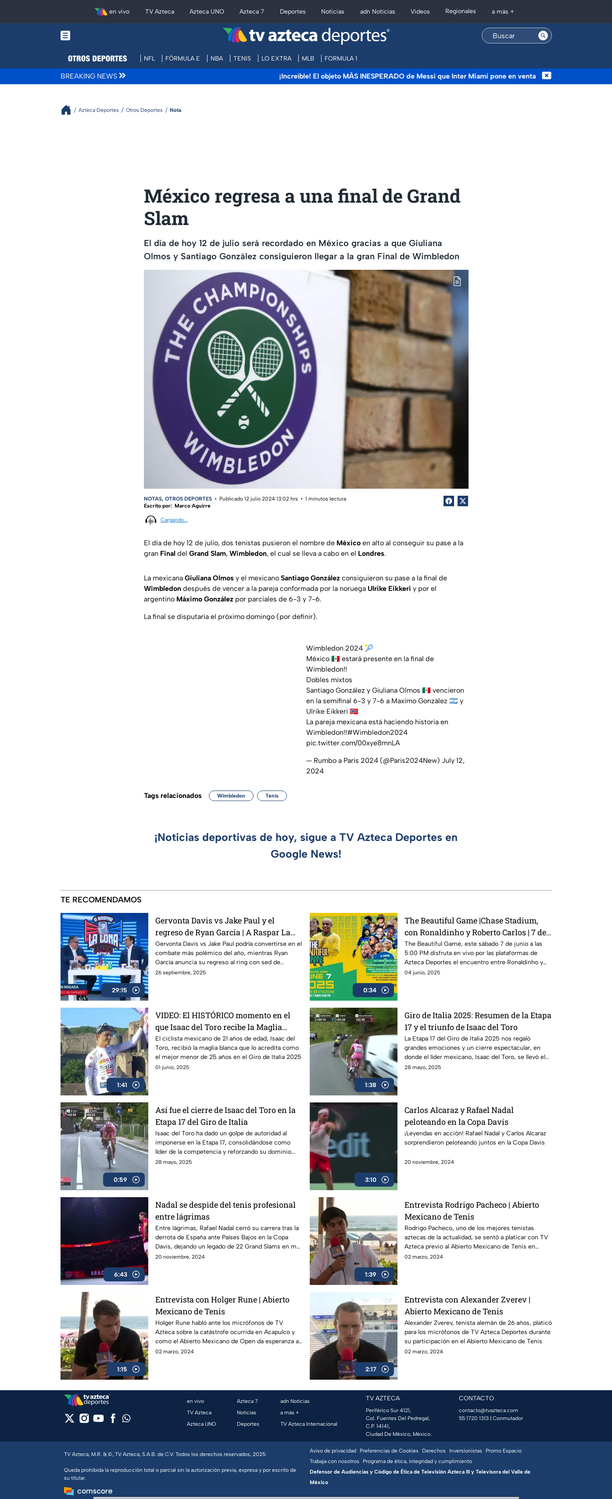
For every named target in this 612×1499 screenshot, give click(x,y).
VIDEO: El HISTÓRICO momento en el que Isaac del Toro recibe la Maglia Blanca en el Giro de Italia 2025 (222, 1021)
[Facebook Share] (449, 501)
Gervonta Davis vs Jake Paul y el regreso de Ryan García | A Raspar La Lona (222, 926)
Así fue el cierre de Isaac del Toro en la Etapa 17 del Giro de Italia (225, 1116)
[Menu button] (96, 36)
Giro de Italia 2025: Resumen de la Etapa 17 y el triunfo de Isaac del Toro (477, 1021)
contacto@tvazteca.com (488, 1410)
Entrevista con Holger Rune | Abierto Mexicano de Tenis (222, 1305)
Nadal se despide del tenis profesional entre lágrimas (225, 1210)
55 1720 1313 (474, 1418)
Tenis (272, 796)
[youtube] (98, 1421)
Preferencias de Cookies (389, 1451)
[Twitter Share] (463, 501)
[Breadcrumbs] (70, 109)
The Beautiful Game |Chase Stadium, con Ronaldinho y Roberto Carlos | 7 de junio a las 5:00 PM (475, 926)
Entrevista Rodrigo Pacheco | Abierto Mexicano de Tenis (471, 1210)
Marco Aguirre (193, 506)
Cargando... (174, 520)
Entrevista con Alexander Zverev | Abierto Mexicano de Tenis (467, 1305)
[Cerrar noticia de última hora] (546, 76)
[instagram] (84, 1421)
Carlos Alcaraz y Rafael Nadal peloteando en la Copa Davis (459, 1116)
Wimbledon (231, 796)
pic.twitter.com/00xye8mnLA (353, 743)
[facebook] (112, 1421)
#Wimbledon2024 (377, 732)
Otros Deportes (188, 499)
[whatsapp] (126, 1420)
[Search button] (543, 35)
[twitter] (69, 1421)
